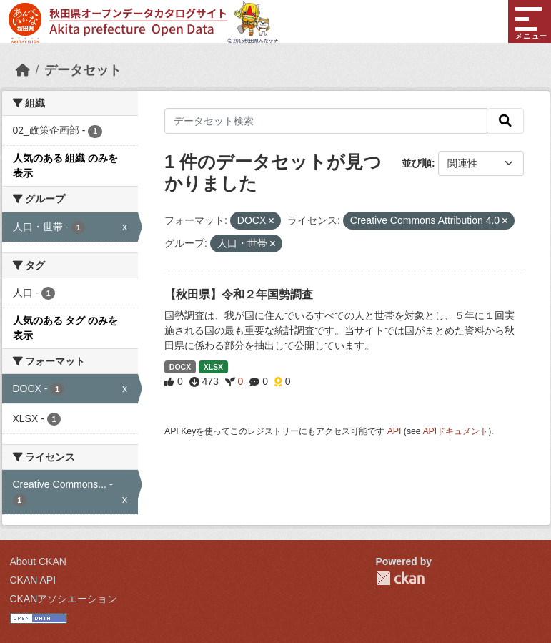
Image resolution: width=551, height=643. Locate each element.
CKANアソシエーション (64, 598)
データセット (82, 70)
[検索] (505, 121)
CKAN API (33, 580)
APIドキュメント (455, 431)
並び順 (417, 163)
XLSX (213, 367)
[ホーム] (23, 70)
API (394, 431)
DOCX (180, 367)
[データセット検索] (325, 121)
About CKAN (38, 561)
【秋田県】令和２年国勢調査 (238, 294)
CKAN (400, 578)
